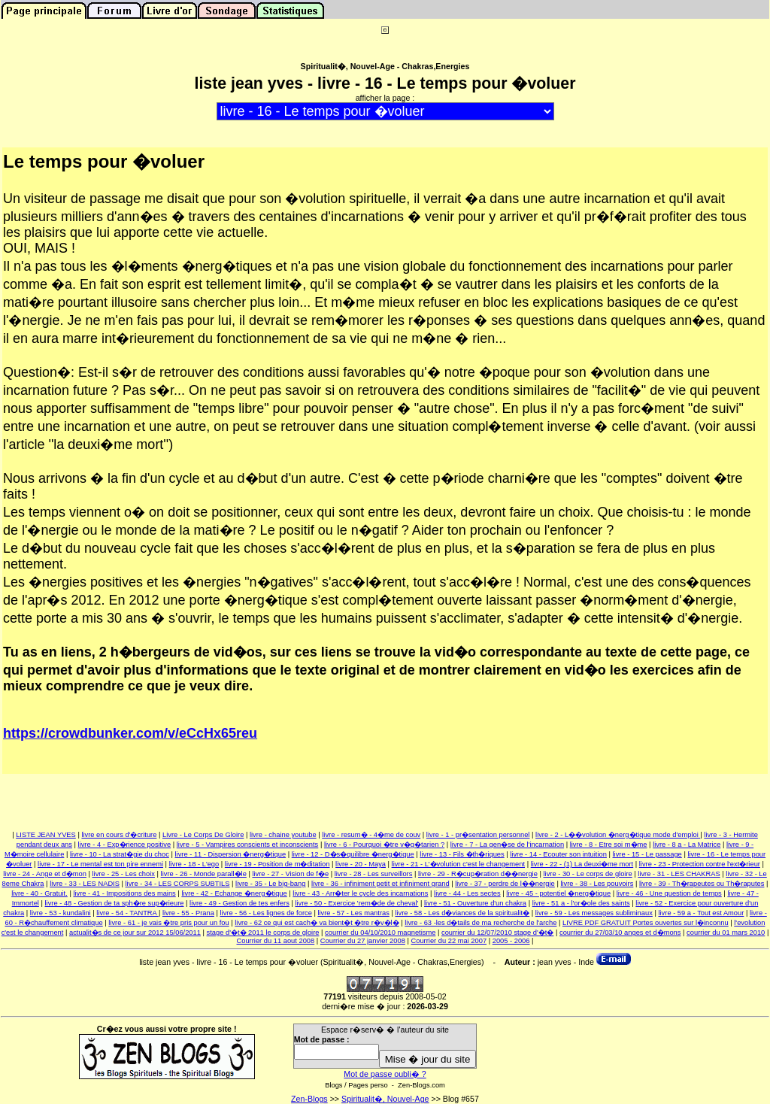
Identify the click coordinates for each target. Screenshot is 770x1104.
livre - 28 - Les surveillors (374, 874)
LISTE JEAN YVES (46, 835)
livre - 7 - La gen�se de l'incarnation (507, 844)
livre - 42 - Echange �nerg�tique (233, 893)
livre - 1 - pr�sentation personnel (478, 835)
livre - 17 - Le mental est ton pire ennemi (100, 864)
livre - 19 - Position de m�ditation (277, 864)
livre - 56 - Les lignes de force (265, 913)
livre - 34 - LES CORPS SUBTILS (178, 883)
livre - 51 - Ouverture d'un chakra (475, 903)
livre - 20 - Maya (360, 864)
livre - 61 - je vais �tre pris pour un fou (168, 923)
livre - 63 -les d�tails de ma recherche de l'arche (480, 923)
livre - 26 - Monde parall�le (204, 874)
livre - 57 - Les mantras (353, 913)
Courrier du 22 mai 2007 (449, 941)
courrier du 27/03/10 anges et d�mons (620, 932)
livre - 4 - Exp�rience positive (124, 844)
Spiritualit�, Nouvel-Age (385, 1098)
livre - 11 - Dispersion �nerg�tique (230, 854)
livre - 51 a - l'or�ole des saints (581, 903)
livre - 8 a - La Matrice (686, 844)
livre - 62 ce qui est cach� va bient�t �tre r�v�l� (317, 923)
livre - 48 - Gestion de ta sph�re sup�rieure (114, 903)
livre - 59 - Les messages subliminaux (594, 913)
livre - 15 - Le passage (647, 854)
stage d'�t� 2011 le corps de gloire (263, 932)
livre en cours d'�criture (118, 835)
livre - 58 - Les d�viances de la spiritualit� (462, 913)
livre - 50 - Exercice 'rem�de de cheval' (356, 903)
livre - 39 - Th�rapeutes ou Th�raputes (701, 883)
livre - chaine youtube (283, 835)
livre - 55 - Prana (188, 913)
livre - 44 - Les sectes (467, 893)
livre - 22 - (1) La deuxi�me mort (582, 864)
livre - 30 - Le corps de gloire (587, 874)
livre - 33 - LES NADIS (85, 883)
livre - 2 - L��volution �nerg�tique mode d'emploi (617, 835)
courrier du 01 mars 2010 (726, 932)
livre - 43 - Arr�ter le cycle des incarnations (360, 893)
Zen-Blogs (309, 1098)
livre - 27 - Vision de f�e (290, 874)
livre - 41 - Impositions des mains (124, 893)
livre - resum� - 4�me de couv (371, 835)
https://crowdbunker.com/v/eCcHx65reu (130, 733)
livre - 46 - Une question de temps (669, 893)
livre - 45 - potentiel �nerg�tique (558, 893)
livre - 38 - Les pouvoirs (596, 883)
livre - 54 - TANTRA (127, 913)
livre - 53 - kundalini (60, 913)
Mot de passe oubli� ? (385, 1073)
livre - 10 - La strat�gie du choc (119, 854)
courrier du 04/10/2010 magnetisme (380, 932)
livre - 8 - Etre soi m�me (608, 844)
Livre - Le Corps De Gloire (203, 835)
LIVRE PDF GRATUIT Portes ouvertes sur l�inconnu (645, 923)
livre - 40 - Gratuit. (39, 893)
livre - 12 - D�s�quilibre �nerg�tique (353, 854)
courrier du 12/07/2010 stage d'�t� (497, 932)
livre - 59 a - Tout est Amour (701, 913)
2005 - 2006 (511, 941)
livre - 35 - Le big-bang (270, 883)
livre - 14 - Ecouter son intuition (558, 854)
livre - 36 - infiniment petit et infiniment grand (380, 883)
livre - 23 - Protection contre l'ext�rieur (699, 864)
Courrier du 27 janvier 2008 (362, 941)
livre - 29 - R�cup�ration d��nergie (478, 874)
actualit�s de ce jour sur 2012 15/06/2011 (135, 932)
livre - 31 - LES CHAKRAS (679, 874)
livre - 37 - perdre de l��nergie (505, 883)
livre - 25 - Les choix (123, 874)
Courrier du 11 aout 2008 (276, 941)
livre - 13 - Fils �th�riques (462, 854)
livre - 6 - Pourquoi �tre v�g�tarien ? (384, 844)
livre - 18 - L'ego (194, 864)
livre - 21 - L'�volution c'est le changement (458, 864)
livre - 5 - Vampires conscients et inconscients (248, 844)
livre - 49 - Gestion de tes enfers (239, 903)
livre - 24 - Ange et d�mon (44, 874)
